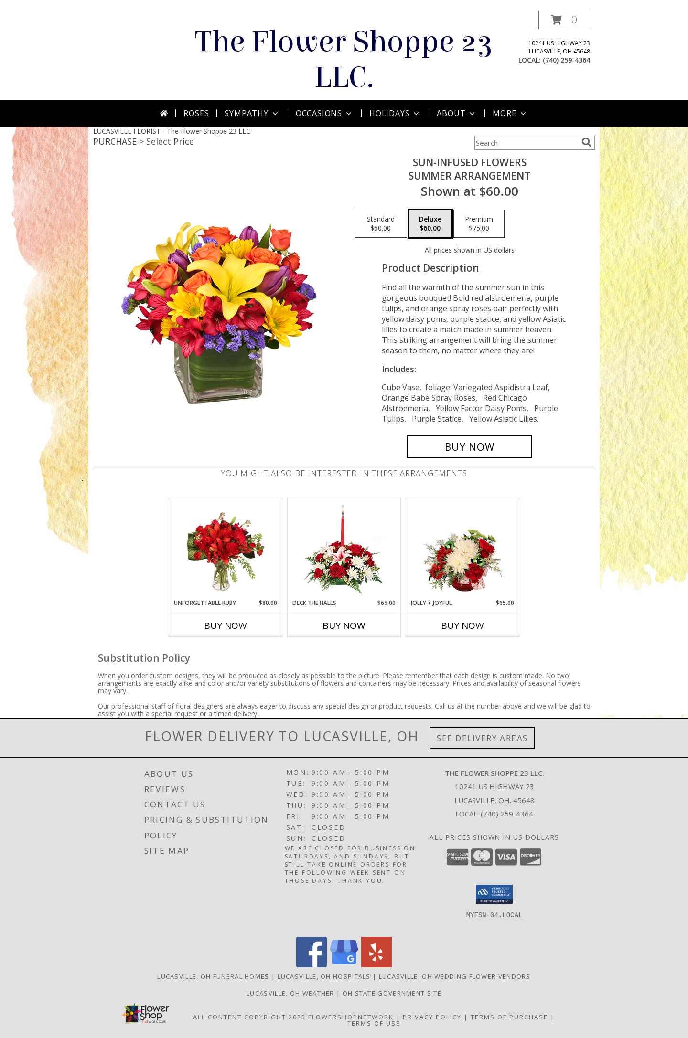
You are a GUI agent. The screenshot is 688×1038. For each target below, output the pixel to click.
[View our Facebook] (311, 964)
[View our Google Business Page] (344, 964)
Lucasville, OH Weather (290, 993)
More (510, 113)
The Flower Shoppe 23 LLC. (344, 59)
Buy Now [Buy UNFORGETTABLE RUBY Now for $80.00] (225, 625)
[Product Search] (526, 142)
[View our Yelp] (376, 964)
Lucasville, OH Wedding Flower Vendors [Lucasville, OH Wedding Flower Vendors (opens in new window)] (455, 976)
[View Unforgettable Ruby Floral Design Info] (226, 548)
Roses (196, 113)
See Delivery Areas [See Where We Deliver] (482, 737)
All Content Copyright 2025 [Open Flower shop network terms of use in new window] (249, 1017)
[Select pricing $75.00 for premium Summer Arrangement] (479, 224)
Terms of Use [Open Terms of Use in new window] (373, 1023)
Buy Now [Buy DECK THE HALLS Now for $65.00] (344, 625)
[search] (586, 142)
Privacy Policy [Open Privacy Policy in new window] (432, 1017)
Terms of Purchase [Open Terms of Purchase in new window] (509, 1017)
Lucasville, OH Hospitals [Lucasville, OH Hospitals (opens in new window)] (324, 976)
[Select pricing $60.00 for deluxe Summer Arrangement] (430, 224)
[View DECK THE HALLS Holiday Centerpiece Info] (344, 548)
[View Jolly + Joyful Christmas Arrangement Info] (463, 548)
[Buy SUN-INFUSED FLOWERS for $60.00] (469, 446)
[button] (564, 20)
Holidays (395, 113)
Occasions (325, 113)
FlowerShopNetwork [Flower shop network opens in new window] (351, 1017)
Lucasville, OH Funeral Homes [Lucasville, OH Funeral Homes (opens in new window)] (213, 976)
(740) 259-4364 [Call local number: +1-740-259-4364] (566, 59)
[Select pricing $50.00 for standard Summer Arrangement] (381, 224)
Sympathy (252, 113)
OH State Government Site (392, 993)
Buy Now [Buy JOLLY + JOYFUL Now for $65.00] (462, 625)
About (457, 113)
